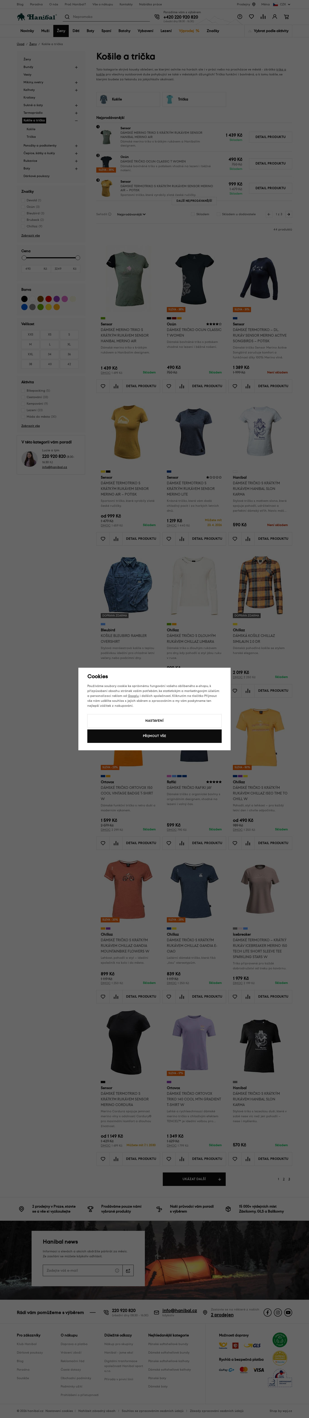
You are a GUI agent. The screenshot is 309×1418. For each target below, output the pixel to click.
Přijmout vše (154, 736)
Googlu (133, 696)
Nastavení (154, 721)
